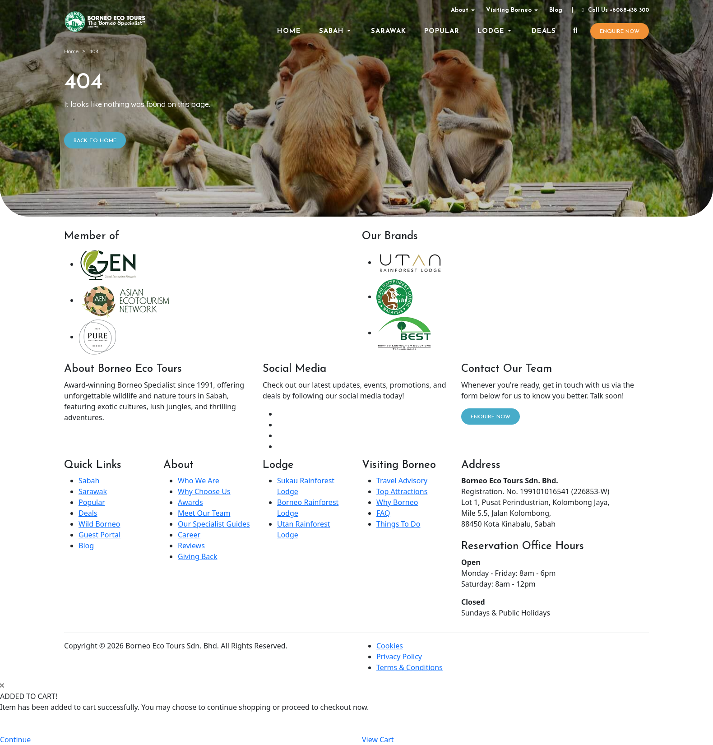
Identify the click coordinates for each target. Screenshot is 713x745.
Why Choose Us (204, 491)
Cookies (389, 646)
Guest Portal (99, 535)
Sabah (89, 481)
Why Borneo (397, 502)
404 (93, 51)
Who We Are (198, 481)
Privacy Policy (399, 657)
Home (71, 51)
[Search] (575, 31)
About (459, 10)
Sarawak (93, 491)
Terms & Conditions (409, 667)
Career (189, 535)
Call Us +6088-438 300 (614, 10)
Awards (190, 502)
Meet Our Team (204, 513)
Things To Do (398, 524)
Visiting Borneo (509, 10)
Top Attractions (401, 491)
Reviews (191, 546)
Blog (555, 10)
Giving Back (198, 556)
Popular (92, 502)
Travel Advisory (401, 481)
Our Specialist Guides (214, 524)
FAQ (383, 513)
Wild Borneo (99, 524)
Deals (88, 513)
